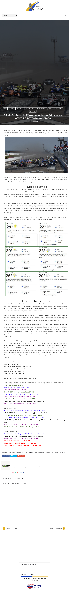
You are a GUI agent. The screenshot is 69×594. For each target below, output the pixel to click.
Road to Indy (53, 353)
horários (11, 353)
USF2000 (32, 356)
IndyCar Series (41, 353)
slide (60, 353)
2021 (5, 353)
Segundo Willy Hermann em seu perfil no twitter (31, 579)
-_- (28, 371)
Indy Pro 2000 (30, 353)
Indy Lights (20, 353)
